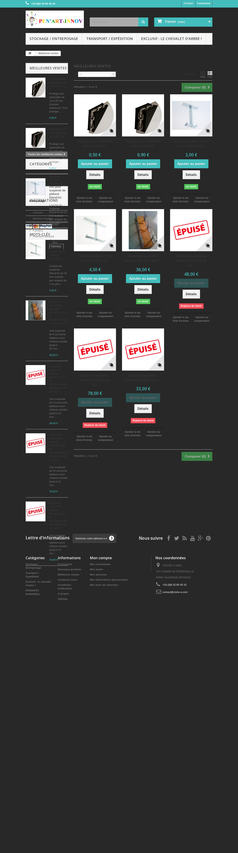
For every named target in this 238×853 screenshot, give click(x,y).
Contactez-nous (67, 808)
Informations (44, 639)
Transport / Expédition (109, 38)
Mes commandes (100, 793)
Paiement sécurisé (43, 673)
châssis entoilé (37, 717)
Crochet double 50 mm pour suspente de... (95, 258)
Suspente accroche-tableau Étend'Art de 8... (143, 378)
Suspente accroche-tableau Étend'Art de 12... (191, 260)
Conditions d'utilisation (45, 661)
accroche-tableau (38, 723)
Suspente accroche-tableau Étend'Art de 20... (95, 380)
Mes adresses (98, 803)
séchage (33, 711)
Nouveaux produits (69, 798)
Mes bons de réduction (104, 813)
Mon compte (101, 786)
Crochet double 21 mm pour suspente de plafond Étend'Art (57, 188)
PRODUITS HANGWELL (43, 624)
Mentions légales (42, 655)
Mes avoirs (96, 798)
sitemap (63, 827)
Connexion (203, 3)
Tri (75, 73)
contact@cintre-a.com (175, 821)
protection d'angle (39, 734)
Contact (188, 3)
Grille (202, 74)
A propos (37, 667)
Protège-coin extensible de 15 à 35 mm (58, 82)
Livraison (37, 650)
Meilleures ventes (48, 68)
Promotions (65, 793)
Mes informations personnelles (109, 808)
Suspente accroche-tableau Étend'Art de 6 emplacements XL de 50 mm (59, 312)
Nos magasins (40, 679)
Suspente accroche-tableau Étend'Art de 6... (143, 258)
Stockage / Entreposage (54, 38)
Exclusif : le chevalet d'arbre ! (171, 38)
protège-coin (35, 740)
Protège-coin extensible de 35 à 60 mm (58, 133)
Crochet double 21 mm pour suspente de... (191, 143)
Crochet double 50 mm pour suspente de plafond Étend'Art (57, 249)
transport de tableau (40, 728)
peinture (48, 711)
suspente (59, 723)
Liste (210, 74)
